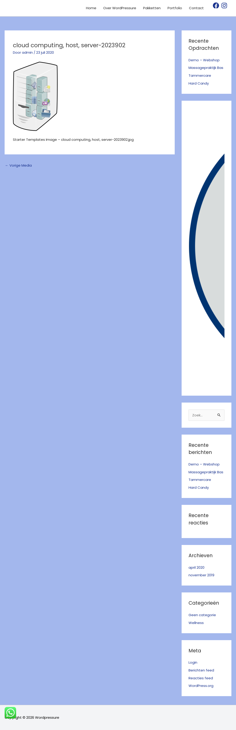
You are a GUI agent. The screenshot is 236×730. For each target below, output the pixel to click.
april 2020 (196, 567)
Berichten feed (201, 670)
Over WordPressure (119, 8)
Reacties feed (201, 678)
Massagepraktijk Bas (206, 67)
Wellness (196, 622)
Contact (196, 8)
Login (193, 662)
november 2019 (201, 575)
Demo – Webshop (204, 60)
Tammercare (200, 75)
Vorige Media (18, 165)
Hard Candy (199, 83)
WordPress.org (201, 685)
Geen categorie (202, 614)
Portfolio (175, 8)
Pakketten (152, 8)
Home (91, 8)
